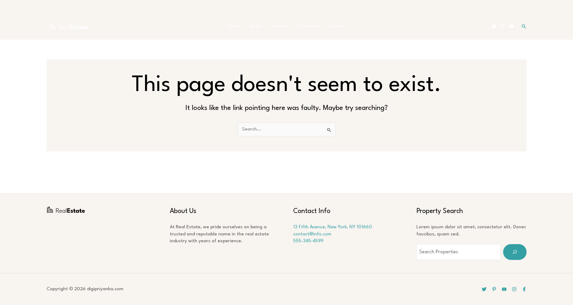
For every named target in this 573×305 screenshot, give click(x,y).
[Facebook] (524, 289)
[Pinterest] (502, 26)
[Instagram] (514, 289)
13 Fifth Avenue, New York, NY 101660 (333, 227)
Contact (334, 26)
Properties (307, 26)
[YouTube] (511, 26)
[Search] (515, 252)
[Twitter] (494, 26)
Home (236, 26)
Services (279, 26)
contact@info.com (312, 234)
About (256, 26)
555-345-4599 (308, 241)
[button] (524, 26)
